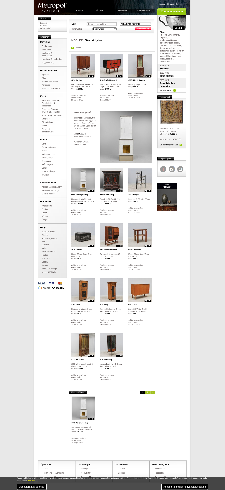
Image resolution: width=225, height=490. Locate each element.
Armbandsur (47, 206)
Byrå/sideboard (108, 80)
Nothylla (133, 195)
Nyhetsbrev (160, 469)
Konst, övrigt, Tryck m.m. (52, 115)
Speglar (45, 262)
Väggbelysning (48, 63)
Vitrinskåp (77, 360)
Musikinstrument (48, 251)
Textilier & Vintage (49, 269)
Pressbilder (159, 473)
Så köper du (101, 10)
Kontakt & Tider (143, 10)
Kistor (44, 151)
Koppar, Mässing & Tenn (52, 187)
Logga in (180, 4)
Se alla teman (166, 90)
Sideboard (134, 250)
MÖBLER (77, 40)
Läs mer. (31, 481)
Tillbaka (78, 48)
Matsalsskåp (107, 195)
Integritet (121, 469)
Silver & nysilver (48, 194)
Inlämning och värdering (54, 473)
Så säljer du (122, 10)
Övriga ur (46, 220)
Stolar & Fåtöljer (48, 171)
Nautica (45, 255)
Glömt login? (45, 28)
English (162, 4)
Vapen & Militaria (49, 272)
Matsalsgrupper (48, 154)
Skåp (75, 305)
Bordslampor (47, 46)
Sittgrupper (46, 161)
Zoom (89, 76)
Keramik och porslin (50, 81)
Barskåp (76, 80)
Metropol (52, 7)
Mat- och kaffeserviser (51, 88)
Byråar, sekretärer (49, 147)
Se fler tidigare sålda (169, 145)
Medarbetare (86, 473)
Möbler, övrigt (47, 158)
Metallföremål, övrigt (50, 190)
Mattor (44, 248)
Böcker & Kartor (48, 232)
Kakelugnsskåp (79, 195)
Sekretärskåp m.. (109, 250)
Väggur (45, 216)
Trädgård (45, 175)
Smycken (46, 258)
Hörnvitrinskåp (136, 80)
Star (92, 76)
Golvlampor (46, 50)
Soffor (44, 168)
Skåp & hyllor (47, 164)
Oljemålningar (47, 122)
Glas (44, 78)
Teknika (45, 265)
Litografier (46, 119)
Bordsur (45, 209)
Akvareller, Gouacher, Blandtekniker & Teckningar (51, 103)
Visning (47, 469)
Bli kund (170, 4)
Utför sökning (143, 29)
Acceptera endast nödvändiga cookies (185, 486)
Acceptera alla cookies (31, 486)
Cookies (121, 473)
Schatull (76, 250)
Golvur (44, 213)
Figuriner (45, 75)
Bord (44, 144)
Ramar (45, 126)
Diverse (45, 235)
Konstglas (46, 85)
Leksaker (46, 245)
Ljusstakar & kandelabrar (52, 59)
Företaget (85, 469)
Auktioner (80, 10)
